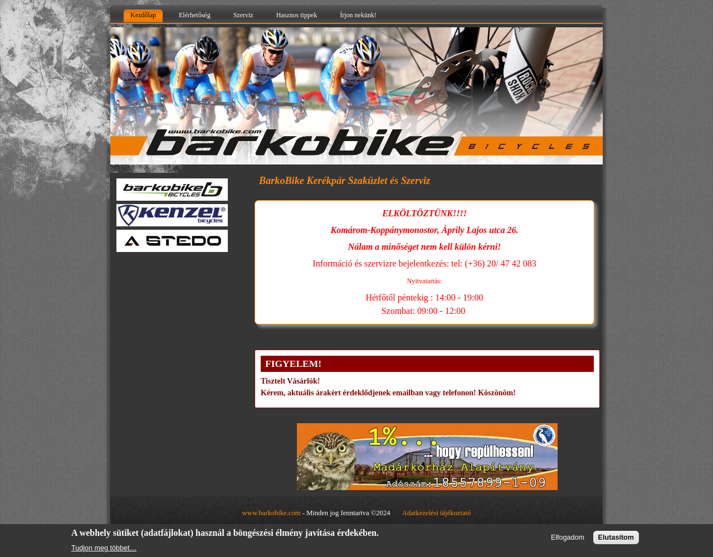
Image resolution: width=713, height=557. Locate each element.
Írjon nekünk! (358, 15)
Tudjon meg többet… (103, 548)
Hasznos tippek (297, 15)
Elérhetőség (195, 15)
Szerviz (243, 15)
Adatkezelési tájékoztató (436, 513)
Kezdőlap (143, 15)
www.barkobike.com (271, 513)
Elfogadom (567, 537)
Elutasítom (616, 537)
